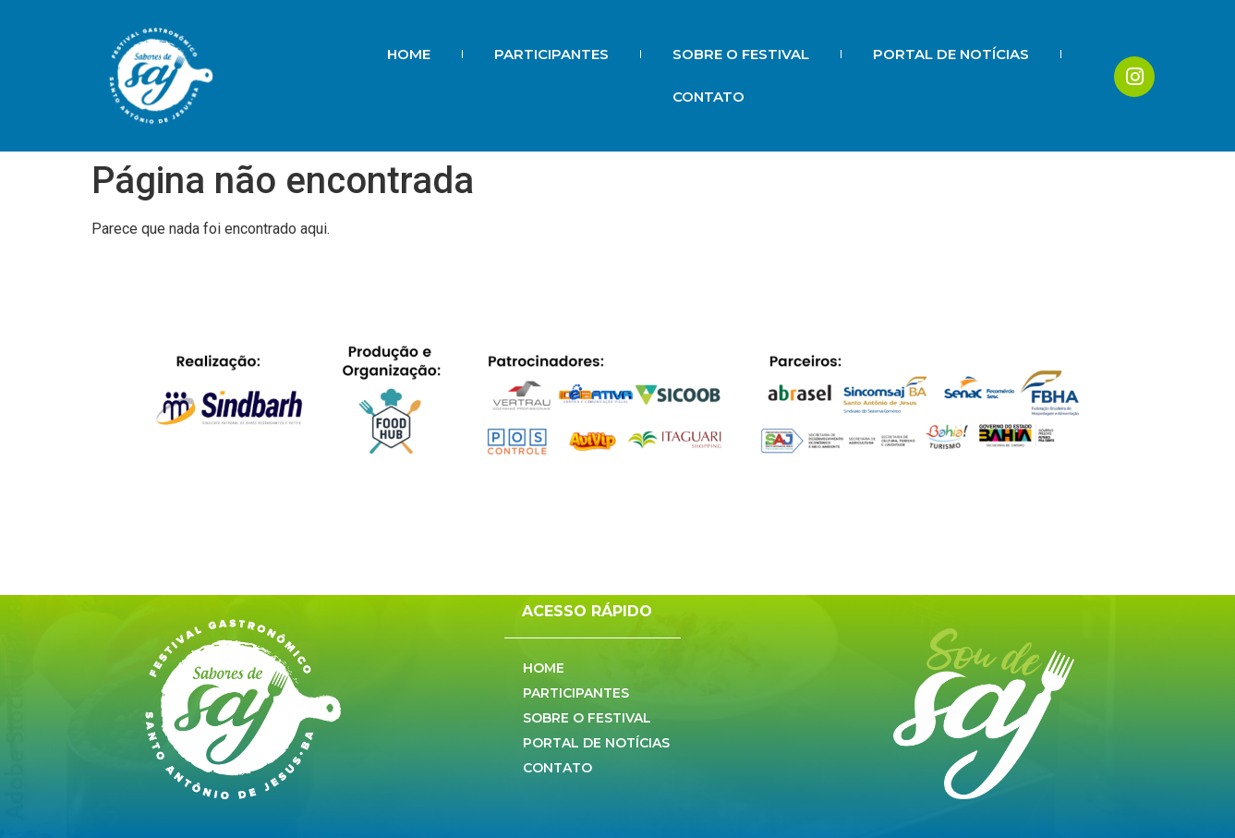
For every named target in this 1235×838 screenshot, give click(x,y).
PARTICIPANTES (551, 54)
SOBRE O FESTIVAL (740, 54)
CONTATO (708, 96)
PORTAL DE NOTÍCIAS (951, 54)
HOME (408, 54)
